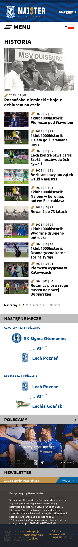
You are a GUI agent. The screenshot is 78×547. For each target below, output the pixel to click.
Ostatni (55, 305)
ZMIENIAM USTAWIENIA (43, 523)
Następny (10, 305)
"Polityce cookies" (19, 520)
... (47, 305)
